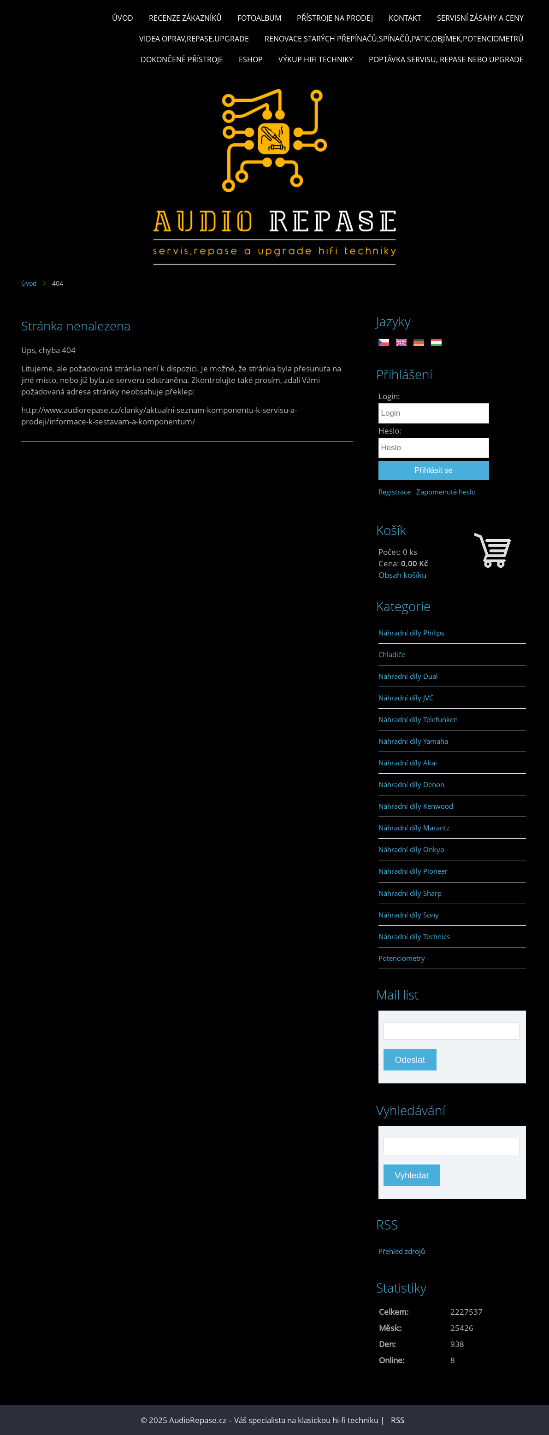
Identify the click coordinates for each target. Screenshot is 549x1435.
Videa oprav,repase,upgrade (194, 39)
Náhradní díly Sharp (410, 893)
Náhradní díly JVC (405, 697)
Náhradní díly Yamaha (413, 741)
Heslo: (389, 430)
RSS (397, 1420)
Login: (389, 396)
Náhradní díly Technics (414, 936)
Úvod (122, 18)
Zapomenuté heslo (446, 491)
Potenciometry (401, 958)
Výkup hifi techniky (315, 59)
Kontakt (405, 18)
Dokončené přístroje (182, 59)
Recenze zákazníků (185, 18)
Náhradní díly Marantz (413, 827)
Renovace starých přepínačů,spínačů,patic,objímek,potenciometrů (394, 39)
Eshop (251, 59)
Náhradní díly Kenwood (415, 806)
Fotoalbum (259, 18)
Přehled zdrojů (401, 1251)
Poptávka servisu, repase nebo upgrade (446, 59)
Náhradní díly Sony (408, 914)
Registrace (394, 491)
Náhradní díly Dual (408, 676)
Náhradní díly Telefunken (418, 719)
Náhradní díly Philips (411, 632)
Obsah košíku (402, 575)
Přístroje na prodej (335, 18)
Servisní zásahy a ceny (480, 18)
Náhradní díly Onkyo (411, 849)
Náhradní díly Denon (411, 784)
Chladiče (391, 654)
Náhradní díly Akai (407, 762)
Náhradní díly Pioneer (413, 871)
